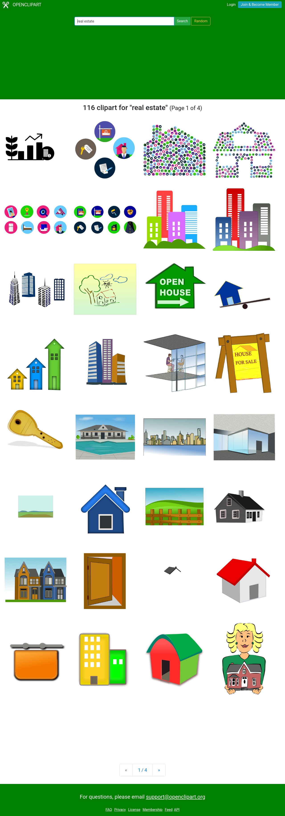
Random (201, 21)
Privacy (120, 810)
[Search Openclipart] (124, 21)
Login (231, 4)
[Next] (158, 770)
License (134, 810)
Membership (152, 810)
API (176, 810)
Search (182, 21)
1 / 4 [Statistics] (142, 770)
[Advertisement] (142, 62)
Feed (169, 810)
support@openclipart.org (175, 797)
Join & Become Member (260, 4)
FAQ (109, 810)
